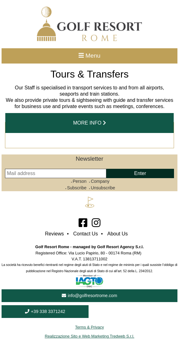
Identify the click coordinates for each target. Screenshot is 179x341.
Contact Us (85, 233)
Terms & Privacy (89, 327)
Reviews (54, 233)
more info (89, 123)
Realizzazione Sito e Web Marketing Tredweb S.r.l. (89, 336)
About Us (117, 233)
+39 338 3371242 (45, 311)
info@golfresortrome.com (89, 295)
